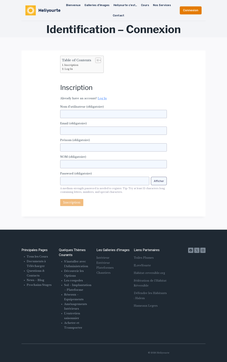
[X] (196, 250)
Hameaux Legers (146, 305)
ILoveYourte (142, 265)
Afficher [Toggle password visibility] (159, 181)
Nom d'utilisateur (82, 106)
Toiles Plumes (144, 257)
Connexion (190, 10)
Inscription (71, 65)
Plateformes (105, 267)
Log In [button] (102, 98)
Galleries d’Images (97, 5)
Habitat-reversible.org (149, 273)
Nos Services (162, 5)
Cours (145, 5)
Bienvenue (73, 5)
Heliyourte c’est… (125, 5)
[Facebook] (190, 250)
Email (73, 123)
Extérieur (103, 262)
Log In (69, 68)
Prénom (75, 140)
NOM (73, 156)
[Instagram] (203, 250)
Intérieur (102, 257)
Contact (118, 15)
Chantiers (103, 272)
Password (76, 173)
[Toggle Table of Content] (96, 60)
